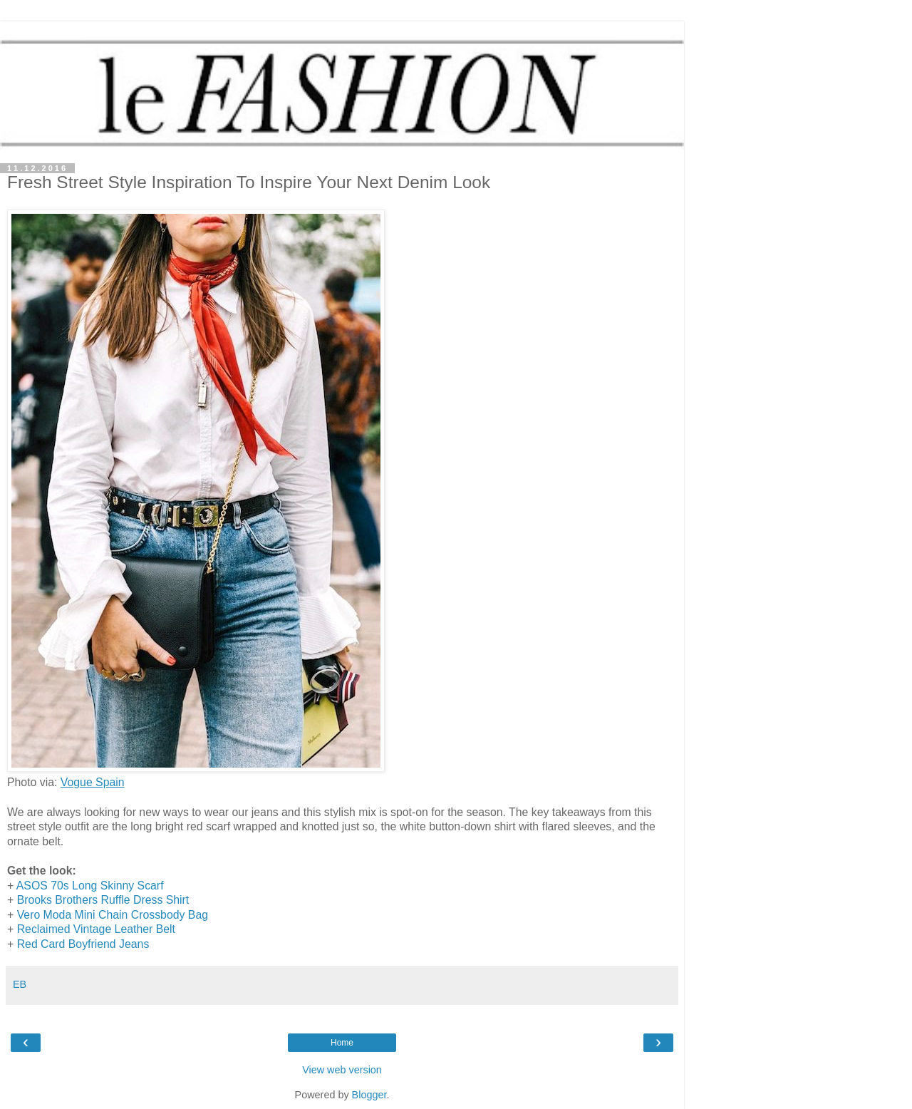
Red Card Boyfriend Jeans (83, 944)
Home (342, 1043)
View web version (342, 1070)
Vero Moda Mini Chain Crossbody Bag (112, 915)
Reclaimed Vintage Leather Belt (96, 929)
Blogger (369, 1094)
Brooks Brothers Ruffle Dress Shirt (103, 900)
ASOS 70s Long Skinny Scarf (90, 886)
